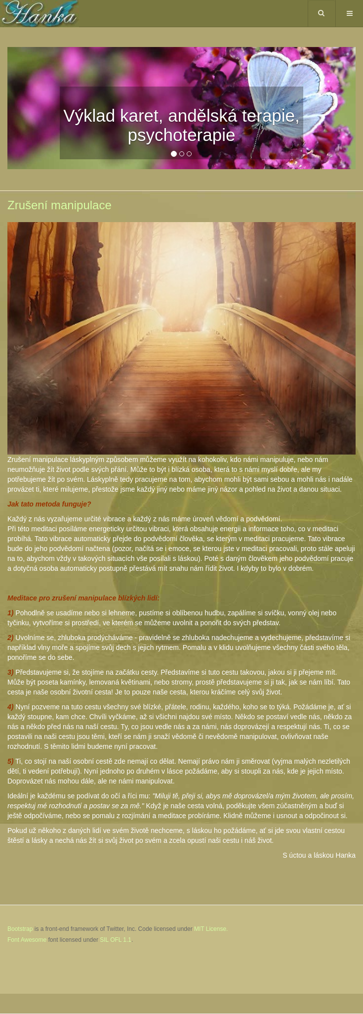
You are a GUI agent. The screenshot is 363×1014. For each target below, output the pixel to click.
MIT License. (211, 928)
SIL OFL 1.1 (115, 939)
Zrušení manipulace (59, 205)
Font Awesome (26, 939)
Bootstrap (20, 928)
